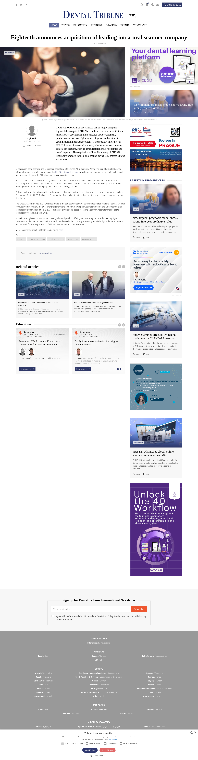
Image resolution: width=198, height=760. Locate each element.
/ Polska (43, 688)
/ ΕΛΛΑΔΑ (99, 681)
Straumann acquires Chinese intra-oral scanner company (38, 303)
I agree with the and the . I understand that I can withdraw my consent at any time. (100, 618)
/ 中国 (43, 709)
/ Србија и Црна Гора (99, 692)
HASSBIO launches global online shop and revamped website (153, 453)
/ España (154, 692)
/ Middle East (154, 726)
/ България (154, 673)
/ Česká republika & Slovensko (98, 677)
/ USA (99, 660)
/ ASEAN (126, 713)
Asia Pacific (99, 705)
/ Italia (43, 684)
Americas (99, 651)
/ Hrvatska (43, 677)
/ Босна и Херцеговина (99, 673)
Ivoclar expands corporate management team (93, 302)
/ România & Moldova (154, 688)
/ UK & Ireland (154, 696)
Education (80, 25)
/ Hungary (154, 681)
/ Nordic (154, 684)
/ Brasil (43, 656)
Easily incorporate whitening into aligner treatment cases (96, 343)
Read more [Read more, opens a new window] (113, 739)
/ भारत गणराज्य (99, 709)
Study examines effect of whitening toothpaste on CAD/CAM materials (154, 336)
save (149, 112)
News (54, 25)
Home (93, 43)
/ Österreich (43, 673)
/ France (154, 677)
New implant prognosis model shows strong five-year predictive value (164, 106)
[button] (98, 755)
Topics (65, 25)
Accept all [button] (90, 750)
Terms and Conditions (79, 616)
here (61, 230)
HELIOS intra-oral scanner (66, 172)
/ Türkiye (99, 696)
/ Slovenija (43, 692)
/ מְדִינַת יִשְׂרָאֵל (43, 726)
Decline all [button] (107, 750)
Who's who (140, 25)
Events (124, 25)
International (99, 638)
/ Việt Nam (71, 713)
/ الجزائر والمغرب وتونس (99, 726)
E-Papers (111, 25)
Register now (27, 369)
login (41, 253)
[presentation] (119, 266)
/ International (98, 643)
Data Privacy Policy (105, 616)
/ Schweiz (43, 696)
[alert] (99, 744)
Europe (99, 668)
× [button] (195, 732)
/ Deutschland (43, 681)
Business (96, 25)
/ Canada (99, 656)
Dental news (102, 43)
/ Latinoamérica (154, 656)
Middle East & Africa (99, 722)
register (48, 253)
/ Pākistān (154, 709)
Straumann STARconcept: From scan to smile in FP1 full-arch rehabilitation (40, 343)
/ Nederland (99, 684)
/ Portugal (99, 688)
